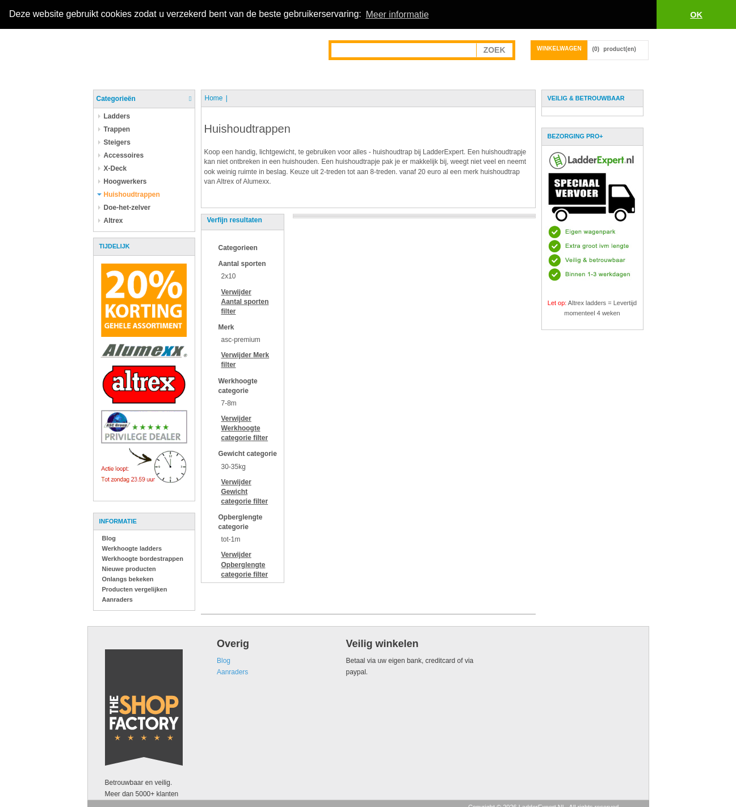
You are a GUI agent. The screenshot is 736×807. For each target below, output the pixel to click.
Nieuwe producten (129, 568)
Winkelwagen (559, 48)
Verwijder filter (245, 301)
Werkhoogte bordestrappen (142, 558)
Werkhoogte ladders (132, 547)
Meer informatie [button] (396, 14)
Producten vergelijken (134, 588)
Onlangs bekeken (128, 578)
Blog (109, 537)
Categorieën (116, 98)
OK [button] (696, 14)
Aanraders (117, 598)
